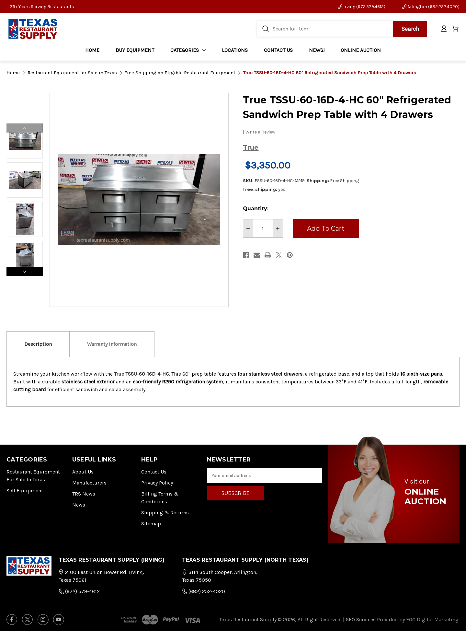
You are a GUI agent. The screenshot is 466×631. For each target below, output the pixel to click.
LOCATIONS (235, 52)
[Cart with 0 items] (456, 30)
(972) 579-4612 (79, 591)
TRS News (83, 494)
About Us (83, 472)
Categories (188, 52)
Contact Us (153, 472)
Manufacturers (89, 483)
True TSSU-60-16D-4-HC (141, 374)
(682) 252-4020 (203, 591)
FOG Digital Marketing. (433, 619)
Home (92, 52)
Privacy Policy (157, 483)
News (78, 505)
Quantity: (255, 208)
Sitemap (151, 523)
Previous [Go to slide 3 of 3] (24, 128)
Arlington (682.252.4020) (431, 6)
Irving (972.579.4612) (361, 6)
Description (38, 344)
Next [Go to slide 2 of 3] (24, 271)
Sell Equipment (24, 490)
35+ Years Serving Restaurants (42, 6)
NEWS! (316, 52)
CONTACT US (278, 52)
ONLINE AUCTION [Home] (361, 52)
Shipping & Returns (165, 512)
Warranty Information (112, 344)
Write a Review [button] (260, 132)
